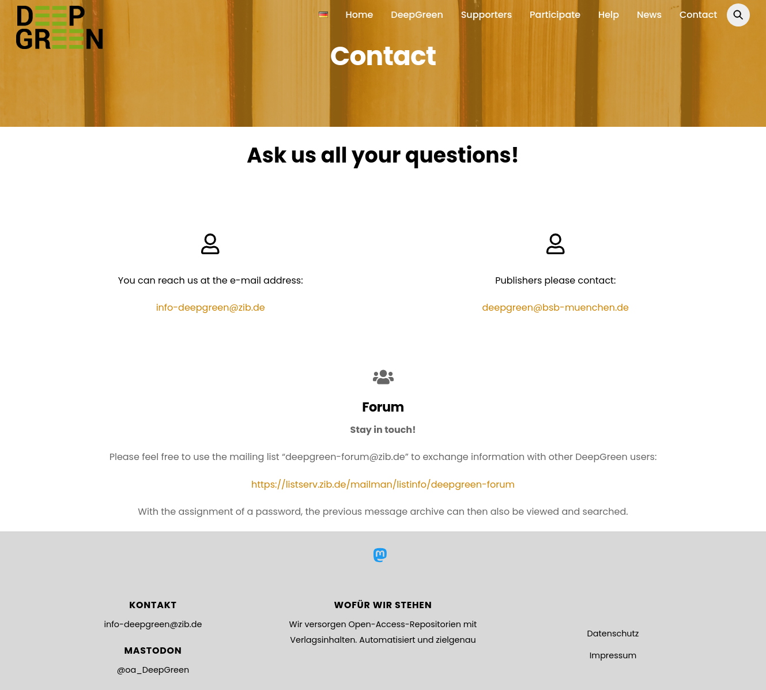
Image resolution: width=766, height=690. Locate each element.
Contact (698, 14)
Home (359, 14)
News (649, 14)
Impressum (613, 655)
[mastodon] (382, 555)
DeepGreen (417, 14)
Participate (555, 14)
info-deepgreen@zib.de (153, 624)
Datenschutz (613, 633)
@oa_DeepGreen (153, 670)
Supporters (486, 14)
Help (608, 14)
